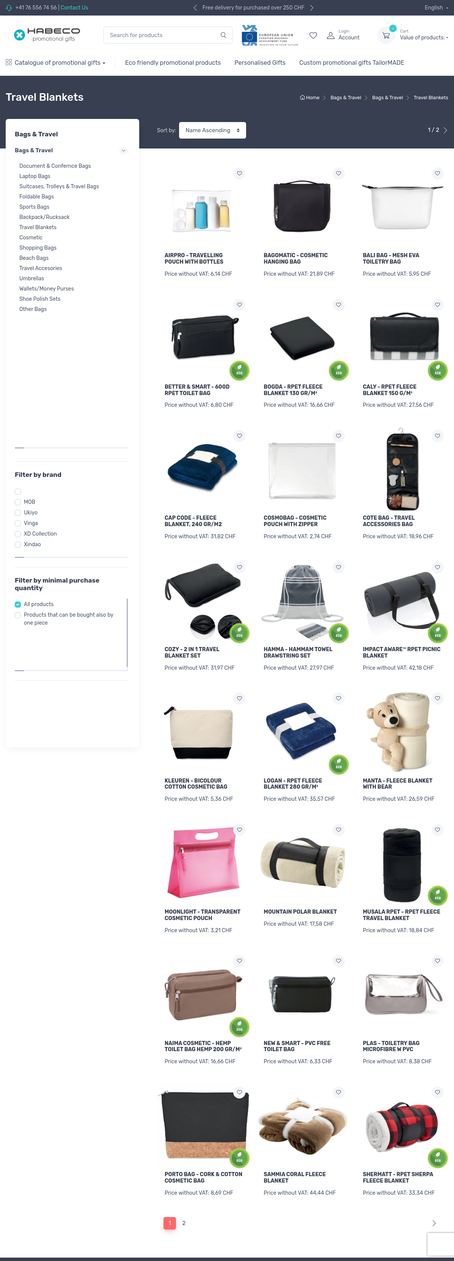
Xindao (34, 409)
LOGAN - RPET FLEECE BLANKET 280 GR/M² (293, 767)
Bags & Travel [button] (72, 150)
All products (41, 462)
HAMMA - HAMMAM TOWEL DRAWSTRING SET (298, 640)
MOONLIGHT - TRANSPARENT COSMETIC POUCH (202, 894)
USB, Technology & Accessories (44, 1255)
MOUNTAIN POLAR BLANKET (300, 891)
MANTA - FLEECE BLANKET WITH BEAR (397, 767)
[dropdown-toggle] (386, 35)
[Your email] (375, 1174)
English (434, 8)
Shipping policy (138, 1204)
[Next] (432, 1113)
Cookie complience (142, 1245)
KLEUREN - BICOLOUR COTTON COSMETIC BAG (196, 767)
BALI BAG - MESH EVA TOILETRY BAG (391, 258)
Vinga (33, 388)
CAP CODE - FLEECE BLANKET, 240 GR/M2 (193, 513)
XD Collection (42, 398)
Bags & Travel (22, 1214)
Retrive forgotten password (266, 1194)
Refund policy (136, 1214)
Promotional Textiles (30, 1184)
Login (240, 1184)
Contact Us (74, 8)
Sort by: (166, 130)
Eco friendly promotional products (173, 62)
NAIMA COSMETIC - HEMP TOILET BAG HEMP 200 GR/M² (203, 1022)
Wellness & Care (25, 1235)
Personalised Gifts (260, 62)
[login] (345, 35)
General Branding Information (155, 1184)
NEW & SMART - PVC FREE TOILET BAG (297, 944)
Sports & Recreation (30, 1225)
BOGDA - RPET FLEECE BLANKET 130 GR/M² (293, 386)
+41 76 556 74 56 (36, 8)
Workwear (18, 1194)
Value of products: (424, 34)
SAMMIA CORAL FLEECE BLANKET (295, 1071)
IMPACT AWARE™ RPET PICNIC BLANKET (402, 640)
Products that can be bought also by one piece (71, 476)
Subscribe (426, 1173)
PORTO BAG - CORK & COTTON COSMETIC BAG (203, 1071)
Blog (238, 1249)
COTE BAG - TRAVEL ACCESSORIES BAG (389, 513)
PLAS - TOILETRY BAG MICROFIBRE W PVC (391, 944)
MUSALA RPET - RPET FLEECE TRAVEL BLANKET (401, 894)
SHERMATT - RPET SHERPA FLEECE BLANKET (398, 1071)
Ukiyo (33, 377)
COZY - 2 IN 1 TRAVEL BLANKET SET (192, 640)
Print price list (136, 1194)
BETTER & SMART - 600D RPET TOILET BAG (197, 386)
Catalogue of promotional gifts (53, 62)
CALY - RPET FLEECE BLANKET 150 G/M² (390, 386)
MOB (32, 367)
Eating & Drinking (27, 1245)
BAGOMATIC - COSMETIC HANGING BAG (296, 258)
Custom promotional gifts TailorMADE (351, 62)
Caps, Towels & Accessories (39, 1204)
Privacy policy (136, 1235)
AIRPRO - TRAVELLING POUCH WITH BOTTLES (194, 258)
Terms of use (135, 1225)
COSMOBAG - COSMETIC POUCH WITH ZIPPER (295, 513)
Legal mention (250, 1229)
